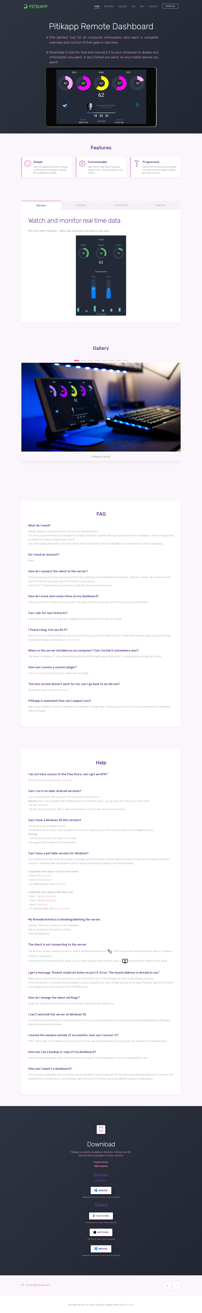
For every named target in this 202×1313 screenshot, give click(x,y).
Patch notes (101, 1161)
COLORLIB (130, 1304)
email (55, 618)
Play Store (101, 1215)
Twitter (125, 706)
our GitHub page (41, 672)
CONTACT (153, 6)
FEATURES (109, 6)
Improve (161, 204)
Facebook (137, 706)
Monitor (41, 205)
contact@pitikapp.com (37, 1284)
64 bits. (66, 908)
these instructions (71, 639)
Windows (100, 1189)
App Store (100, 1231)
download (67, 779)
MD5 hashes (101, 1165)
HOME (98, 6)
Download (170, 6)
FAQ (133, 6)
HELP (142, 6)
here (66, 689)
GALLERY (123, 6)
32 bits (58, 908)
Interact (81, 204)
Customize (121, 204)
